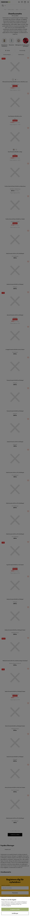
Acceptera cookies (15, 909)
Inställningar (15, 913)
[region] (15, 907)
